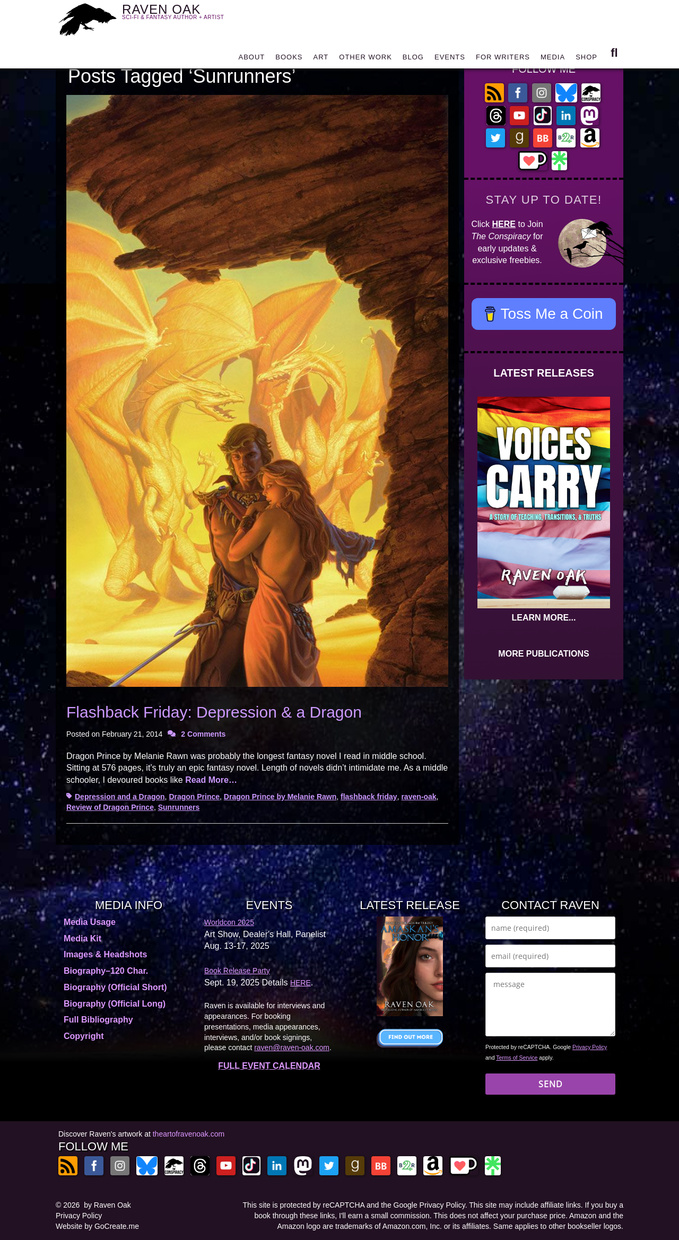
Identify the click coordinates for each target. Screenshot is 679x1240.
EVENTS (449, 60)
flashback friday (369, 796)
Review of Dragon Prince (110, 807)
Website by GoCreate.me (97, 1226)
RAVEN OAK (188, 16)
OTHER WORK (365, 60)
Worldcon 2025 (229, 922)
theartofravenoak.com (188, 1134)
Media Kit (82, 938)
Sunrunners (179, 807)
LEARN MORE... (544, 617)
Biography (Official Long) (115, 1003)
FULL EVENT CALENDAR (269, 1065)
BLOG (413, 60)
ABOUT (251, 60)
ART (321, 60)
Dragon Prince (194, 796)
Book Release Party (237, 970)
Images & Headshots (105, 954)
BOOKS (288, 60)
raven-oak (418, 796)
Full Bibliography (98, 1019)
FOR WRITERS (503, 60)
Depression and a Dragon (120, 796)
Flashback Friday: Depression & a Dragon (214, 712)
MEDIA (553, 60)
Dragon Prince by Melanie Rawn (280, 796)
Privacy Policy (589, 1047)
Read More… (211, 779)
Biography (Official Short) (115, 987)
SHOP (586, 60)
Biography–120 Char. (106, 970)
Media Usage (90, 922)
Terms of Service (516, 1057)
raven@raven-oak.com (291, 1047)
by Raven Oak (107, 1205)
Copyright (84, 1036)
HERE (504, 224)
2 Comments (203, 734)
